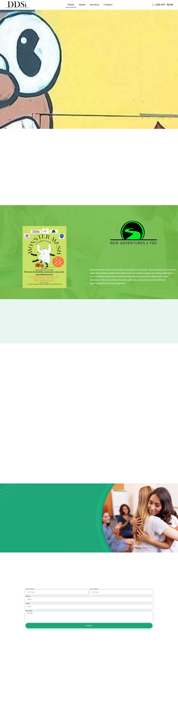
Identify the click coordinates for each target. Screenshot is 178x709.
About (82, 5)
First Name (29, 591)
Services (94, 5)
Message (28, 612)
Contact (108, 5)
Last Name (94, 591)
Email (27, 605)
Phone (27, 598)
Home (71, 5)
